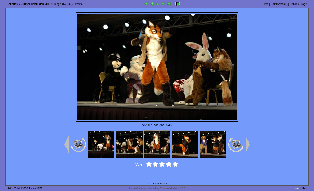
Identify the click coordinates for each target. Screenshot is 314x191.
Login (304, 4)
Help (304, 188)
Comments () (279, 4)
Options (294, 4)
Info (266, 4)
